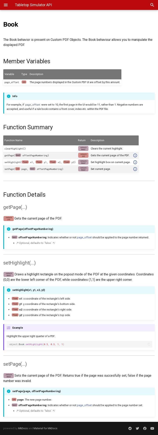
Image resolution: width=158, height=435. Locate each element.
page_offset (84, 237)
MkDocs (23, 428)
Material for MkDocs (45, 428)
